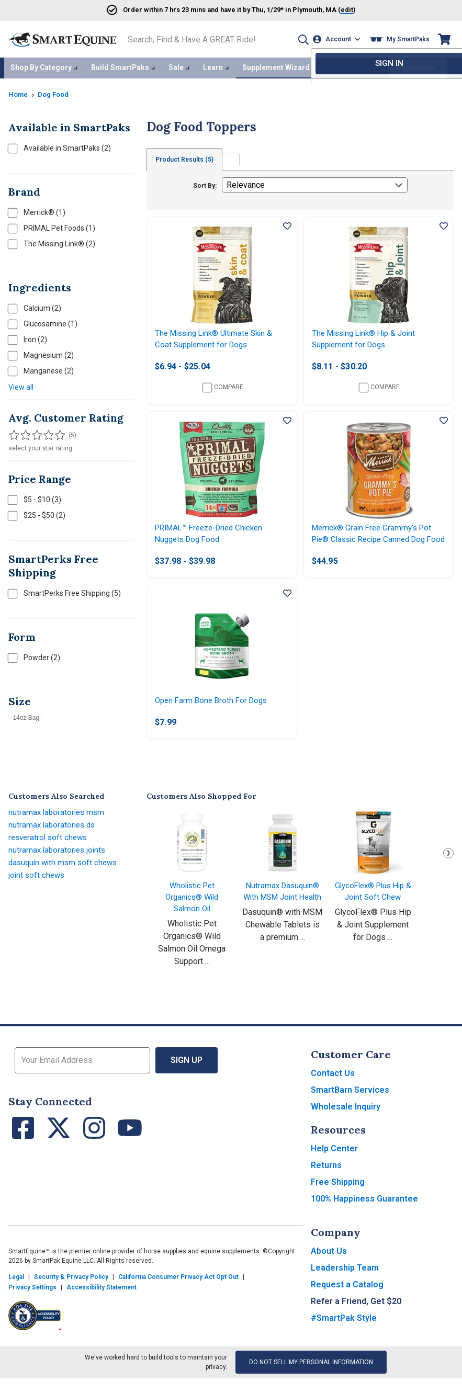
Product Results (186, 157)
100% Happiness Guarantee (364, 1214)
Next (448, 868)
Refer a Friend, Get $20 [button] (356, 1316)
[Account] (338, 38)
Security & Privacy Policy (71, 1292)
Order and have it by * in (204, 9)
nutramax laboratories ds (53, 840)
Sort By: (205, 183)
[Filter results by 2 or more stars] (24, 432)
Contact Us (333, 1088)
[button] (298, 38)
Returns (326, 1180)
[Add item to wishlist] (287, 223)
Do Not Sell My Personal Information (311, 1377)
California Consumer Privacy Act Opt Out (178, 1292)
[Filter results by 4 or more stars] (45, 432)
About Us (329, 1266)
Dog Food (56, 91)
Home (18, 91)
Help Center (334, 1164)
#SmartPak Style (344, 1333)
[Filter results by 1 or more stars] (13, 432)
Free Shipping (338, 1197)
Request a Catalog (347, 1300)
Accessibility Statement (101, 1302)
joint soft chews (37, 890)
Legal (16, 1292)
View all (20, 384)
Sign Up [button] (186, 1075)
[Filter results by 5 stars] (55, 432)
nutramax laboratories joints (58, 865)
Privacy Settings (32, 1302)
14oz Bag (26, 715)
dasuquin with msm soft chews (65, 877)
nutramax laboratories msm (58, 827)
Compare (222, 387)
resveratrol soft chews (50, 852)
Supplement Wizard (276, 66)
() (332, 9)
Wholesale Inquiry (345, 1122)
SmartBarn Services (350, 1105)
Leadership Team (345, 1283)
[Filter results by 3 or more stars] (34, 432)
